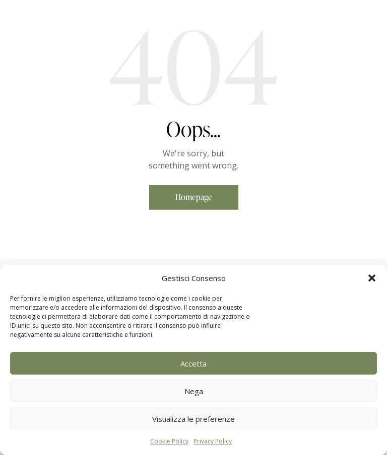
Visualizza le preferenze (193, 419)
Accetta (193, 363)
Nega (193, 391)
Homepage (193, 197)
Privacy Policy (213, 441)
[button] (372, 278)
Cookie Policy (169, 441)
